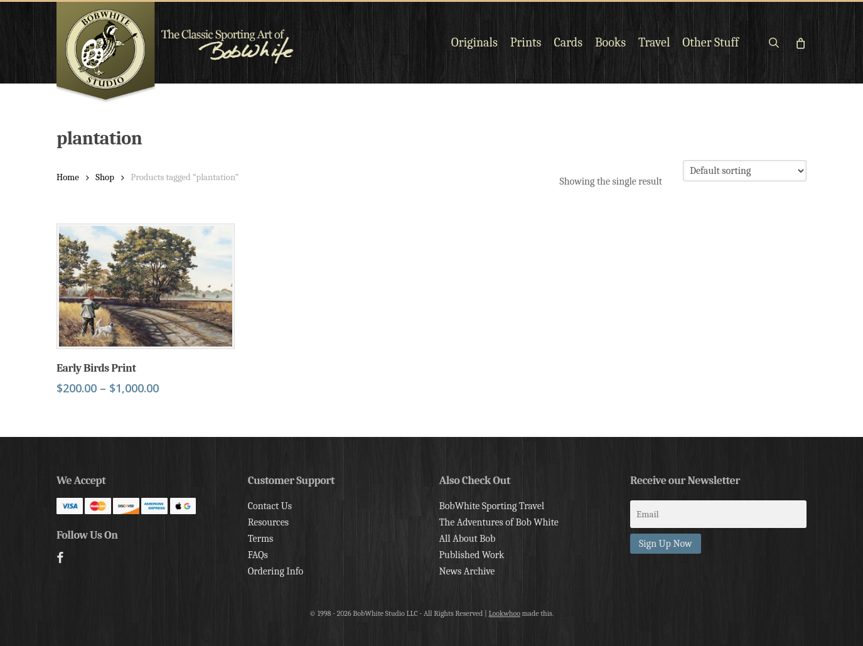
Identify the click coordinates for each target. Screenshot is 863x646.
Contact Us (270, 506)
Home (67, 177)
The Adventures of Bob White (499, 522)
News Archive (467, 571)
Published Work (471, 555)
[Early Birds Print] (145, 286)
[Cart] (800, 42)
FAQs (258, 555)
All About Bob (467, 538)
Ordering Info (276, 571)
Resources (268, 522)
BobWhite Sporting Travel (491, 506)
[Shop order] (745, 170)
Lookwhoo (504, 613)
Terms (260, 538)
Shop (104, 177)
